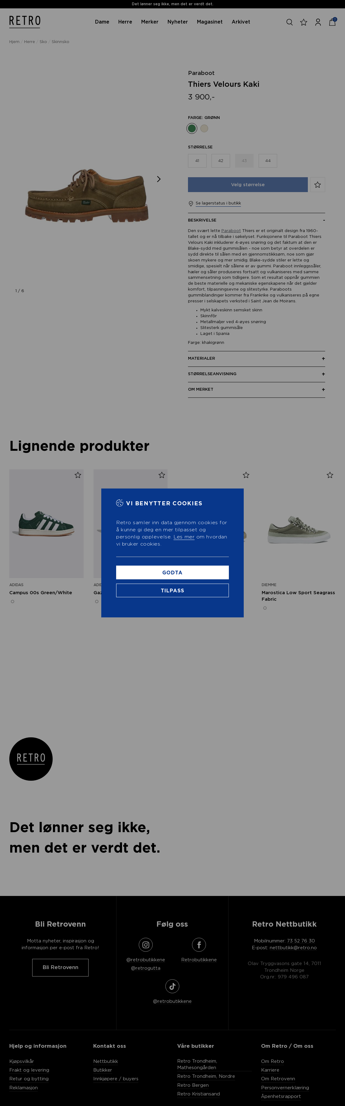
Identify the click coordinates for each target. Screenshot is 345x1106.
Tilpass (173, 590)
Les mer (183, 536)
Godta (172, 572)
